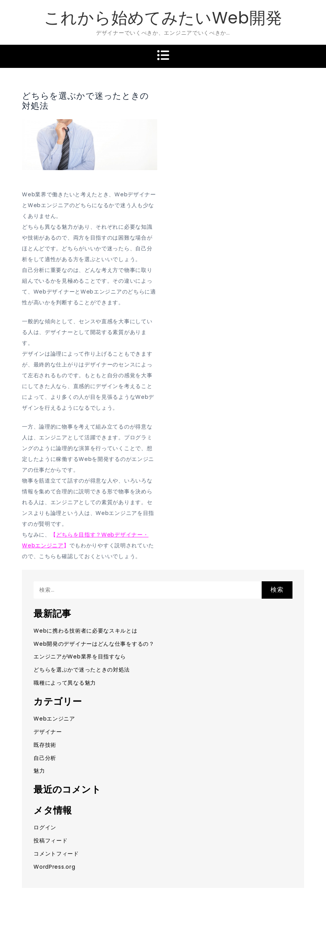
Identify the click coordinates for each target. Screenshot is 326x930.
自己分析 (45, 758)
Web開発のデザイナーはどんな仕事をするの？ (94, 644)
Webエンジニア (54, 718)
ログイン (45, 827)
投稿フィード (50, 840)
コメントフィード (56, 853)
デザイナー (48, 732)
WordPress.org (54, 867)
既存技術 (45, 745)
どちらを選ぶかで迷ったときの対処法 (82, 669)
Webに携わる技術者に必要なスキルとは (85, 631)
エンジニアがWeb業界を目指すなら (80, 656)
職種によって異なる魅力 (65, 683)
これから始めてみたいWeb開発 (163, 18)
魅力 (39, 771)
